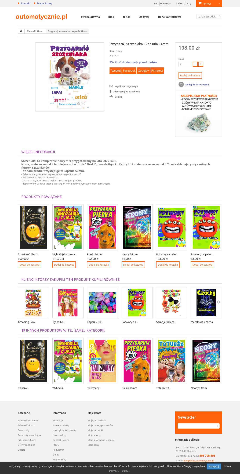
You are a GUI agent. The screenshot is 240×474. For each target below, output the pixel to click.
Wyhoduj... (58, 387)
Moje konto (94, 412)
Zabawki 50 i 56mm (28, 420)
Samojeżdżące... (166, 322)
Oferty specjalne (26, 444)
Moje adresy (94, 435)
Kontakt (25, 3)
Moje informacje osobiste (101, 440)
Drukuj (118, 96)
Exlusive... (23, 387)
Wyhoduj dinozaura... (64, 254)
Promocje (58, 420)
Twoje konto (162, 3)
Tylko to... (58, 322)
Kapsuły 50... (95, 322)
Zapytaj (144, 17)
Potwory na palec (166, 254)
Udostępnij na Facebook (126, 91)
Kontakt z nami (61, 440)
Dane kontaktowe (169, 17)
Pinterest (157, 71)
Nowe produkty (61, 425)
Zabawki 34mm (26, 425)
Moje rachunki (95, 430)
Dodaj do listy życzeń (197, 84)
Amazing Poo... (27, 322)
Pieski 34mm (95, 254)
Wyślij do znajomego (126, 86)
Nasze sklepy (59, 435)
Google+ (143, 71)
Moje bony (93, 444)
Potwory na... (130, 322)
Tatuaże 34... (163, 387)
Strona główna (90, 17)
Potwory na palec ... (202, 254)
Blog (111, 17)
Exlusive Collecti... (28, 254)
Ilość (181, 58)
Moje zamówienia (97, 420)
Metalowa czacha (202, 322)
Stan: (112, 51)
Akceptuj (214, 466)
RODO (56, 444)
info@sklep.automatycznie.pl (198, 460)
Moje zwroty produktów (100, 425)
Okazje (21, 449)
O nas (126, 17)
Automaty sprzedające (30, 435)
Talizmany (93, 387)
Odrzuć (125, 470)
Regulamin (58, 449)
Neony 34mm (130, 254)
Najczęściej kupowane (64, 430)
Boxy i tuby (24, 430)
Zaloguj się (183, 3)
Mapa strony (44, 3)
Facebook (129, 71)
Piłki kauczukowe (27, 440)
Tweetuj (115, 71)
